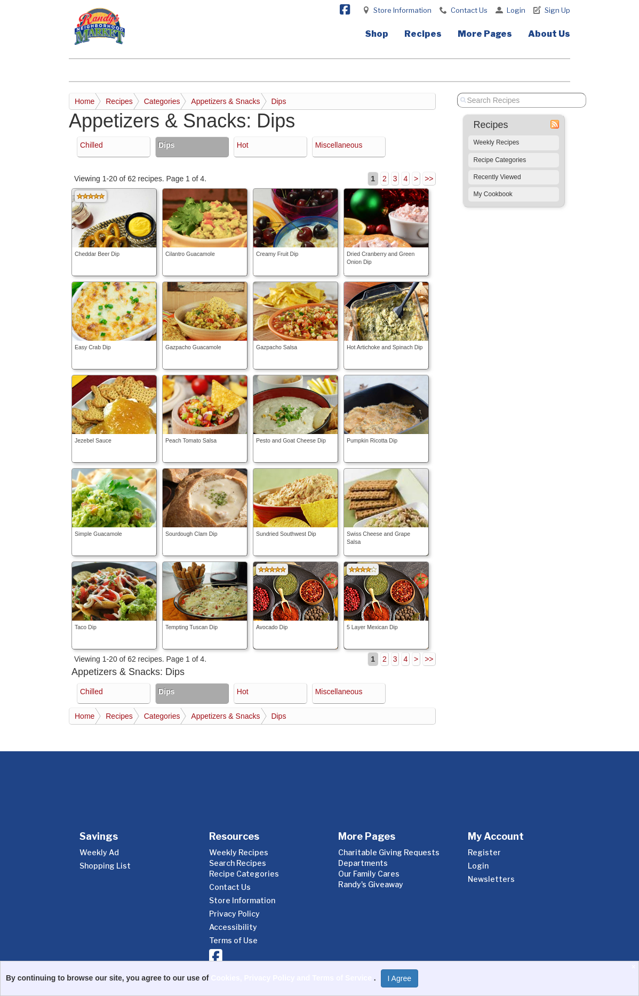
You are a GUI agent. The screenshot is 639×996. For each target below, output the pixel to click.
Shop (376, 34)
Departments (363, 863)
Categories (162, 101)
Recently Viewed (497, 177)
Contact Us (469, 10)
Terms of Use (233, 940)
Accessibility (233, 926)
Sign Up (557, 10)
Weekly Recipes (497, 142)
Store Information (402, 10)
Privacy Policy (234, 913)
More (485, 34)
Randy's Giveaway (370, 884)
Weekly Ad (99, 852)
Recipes (423, 34)
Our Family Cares (369, 873)
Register (484, 852)
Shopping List (105, 865)
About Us (549, 34)
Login (516, 10)
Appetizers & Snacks (225, 101)
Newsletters (491, 878)
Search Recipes (237, 863)
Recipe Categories (500, 160)
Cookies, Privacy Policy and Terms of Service (292, 978)
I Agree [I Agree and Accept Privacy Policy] (399, 978)
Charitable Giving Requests (389, 852)
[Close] (635, 966)
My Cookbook (493, 194)
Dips (278, 101)
